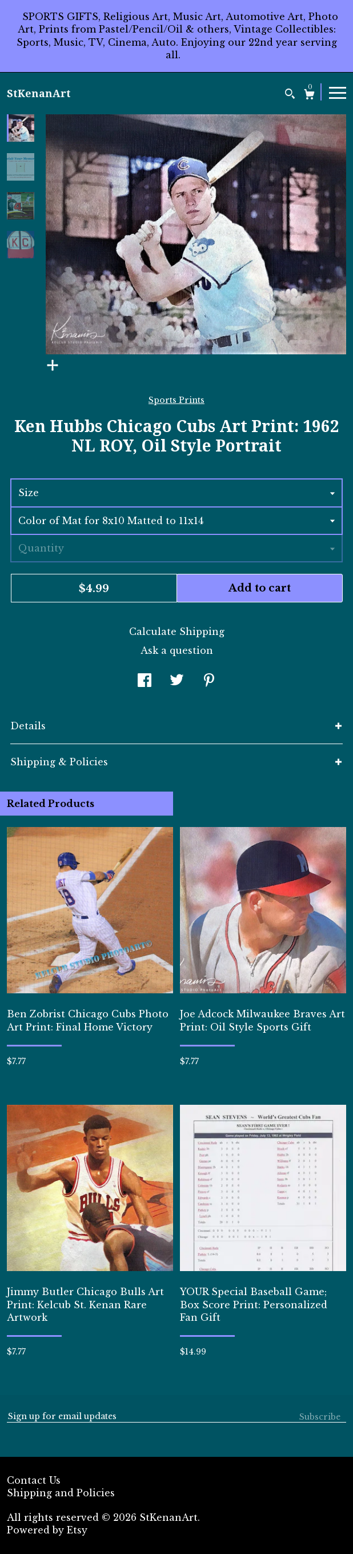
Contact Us (34, 1480)
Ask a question (177, 650)
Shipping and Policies (61, 1493)
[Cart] (309, 96)
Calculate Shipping (176, 631)
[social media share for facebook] (144, 681)
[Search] (290, 95)
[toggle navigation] (337, 92)
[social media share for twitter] (176, 681)
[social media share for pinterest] (209, 681)
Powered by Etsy (47, 1530)
